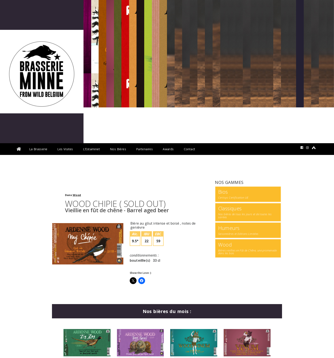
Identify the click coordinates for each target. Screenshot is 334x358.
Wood (77, 195)
